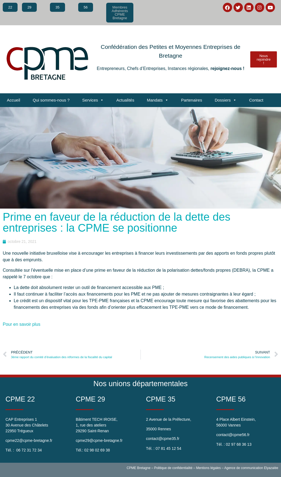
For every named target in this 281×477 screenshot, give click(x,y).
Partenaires (191, 100)
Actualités (125, 100)
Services (93, 100)
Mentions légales (208, 468)
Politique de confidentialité (173, 468)
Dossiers (225, 100)
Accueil (13, 100)
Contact (256, 100)
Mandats (157, 100)
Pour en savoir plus (21, 324)
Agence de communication (243, 468)
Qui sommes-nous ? (51, 100)
